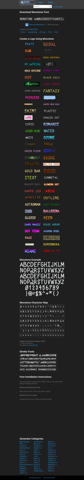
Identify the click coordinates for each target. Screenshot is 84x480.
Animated (38, 442)
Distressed (25, 448)
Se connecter (58, 7)
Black (51, 442)
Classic (51, 446)
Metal (23, 458)
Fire (50, 448)
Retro (37, 462)
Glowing (24, 452)
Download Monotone (34, 25)
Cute (56, 32)
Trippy (23, 471)
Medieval (52, 456)
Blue (23, 444)
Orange (52, 458)
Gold (37, 452)
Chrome (38, 446)
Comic (23, 32)
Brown (37, 444)
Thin (50, 32)
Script (37, 465)
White (51, 471)
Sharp (23, 467)
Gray (22, 454)
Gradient (52, 452)
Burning (52, 444)
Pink (37, 460)
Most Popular (25, 442)
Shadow (52, 465)
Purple (52, 460)
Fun (22, 450)
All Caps (43, 32)
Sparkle (23, 469)
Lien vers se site (49, 478)
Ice (36, 456)
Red (22, 462)
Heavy (51, 454)
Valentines (39, 471)
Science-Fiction (26, 465)
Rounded (52, 462)
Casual (23, 446)
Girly (36, 450)
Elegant (38, 448)
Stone (51, 469)
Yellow (23, 473)
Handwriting (32, 32)
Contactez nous (35, 478)
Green (37, 454)
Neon (37, 458)
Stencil (37, 469)
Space (51, 467)
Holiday (23, 456)
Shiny (37, 467)
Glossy (52, 450)
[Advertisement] (10, 41)
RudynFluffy (33, 29)
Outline (24, 460)
